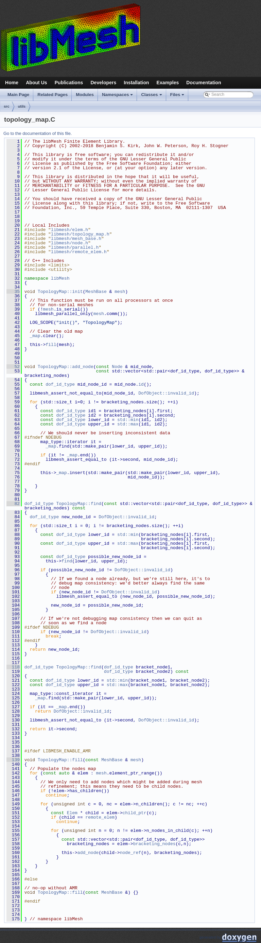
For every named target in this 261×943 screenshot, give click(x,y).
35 (13, 292)
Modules (85, 94)
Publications (69, 82)
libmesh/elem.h (69, 230)
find (67, 561)
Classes (152, 96)
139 (13, 760)
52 (13, 367)
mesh (120, 292)
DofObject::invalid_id (166, 393)
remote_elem (100, 817)
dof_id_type (60, 384)
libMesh (60, 278)
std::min (127, 420)
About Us (36, 82)
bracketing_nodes (154, 844)
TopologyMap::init (60, 292)
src (7, 106)
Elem (72, 813)
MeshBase (95, 292)
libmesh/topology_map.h (80, 234)
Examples (168, 82)
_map (35, 336)
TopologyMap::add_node (65, 367)
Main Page (18, 94)
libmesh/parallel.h (75, 247)
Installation (136, 82)
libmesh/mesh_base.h (76, 238)
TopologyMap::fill (60, 760)
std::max (127, 424)
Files (178, 96)
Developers (103, 82)
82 (13, 504)
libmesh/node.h (69, 243)
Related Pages (52, 94)
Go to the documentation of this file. (37, 133)
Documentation (203, 82)
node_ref (130, 853)
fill (51, 345)
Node (117, 367)
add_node (88, 853)
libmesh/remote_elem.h (79, 252)
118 (13, 667)
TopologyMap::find (78, 504)
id (141, 384)
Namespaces (118, 96)
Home (11, 82)
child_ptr (134, 813)
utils (22, 106)
